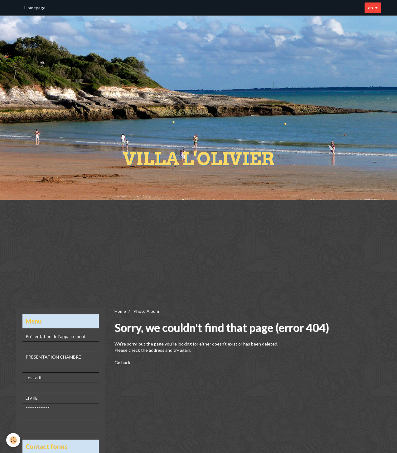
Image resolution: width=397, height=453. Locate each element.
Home (120, 311)
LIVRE (32, 398)
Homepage (35, 7)
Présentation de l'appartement (56, 336)
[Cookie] (13, 440)
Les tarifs (35, 377)
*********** (38, 408)
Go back (122, 362)
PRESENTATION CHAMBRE (53, 357)
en (370, 7)
